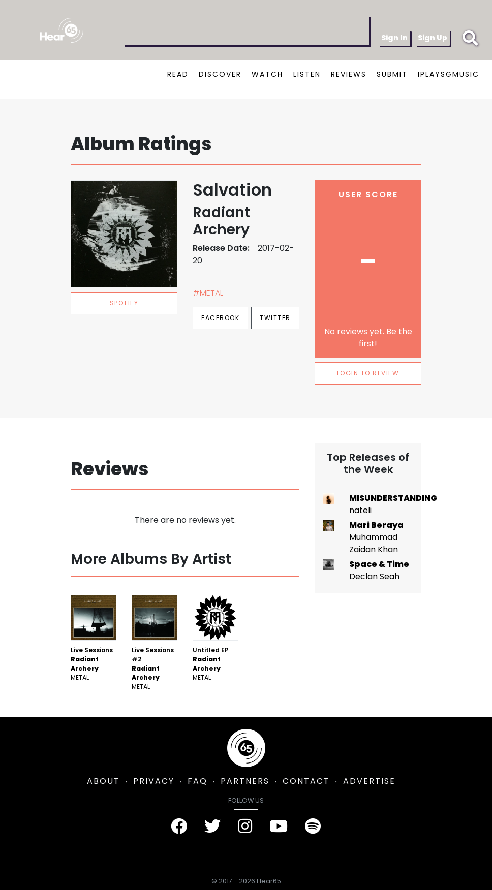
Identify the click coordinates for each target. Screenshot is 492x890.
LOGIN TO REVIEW (368, 373)
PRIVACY (153, 781)
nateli (360, 510)
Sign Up (432, 38)
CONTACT (306, 781)
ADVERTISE (369, 781)
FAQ (197, 781)
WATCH (267, 74)
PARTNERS (245, 781)
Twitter (275, 317)
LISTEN (307, 74)
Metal (80, 677)
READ (178, 74)
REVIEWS (348, 74)
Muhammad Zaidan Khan (373, 543)
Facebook (220, 317)
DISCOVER (220, 74)
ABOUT (103, 781)
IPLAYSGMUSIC (448, 74)
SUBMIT (392, 74)
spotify (124, 303)
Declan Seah (374, 576)
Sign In (394, 38)
